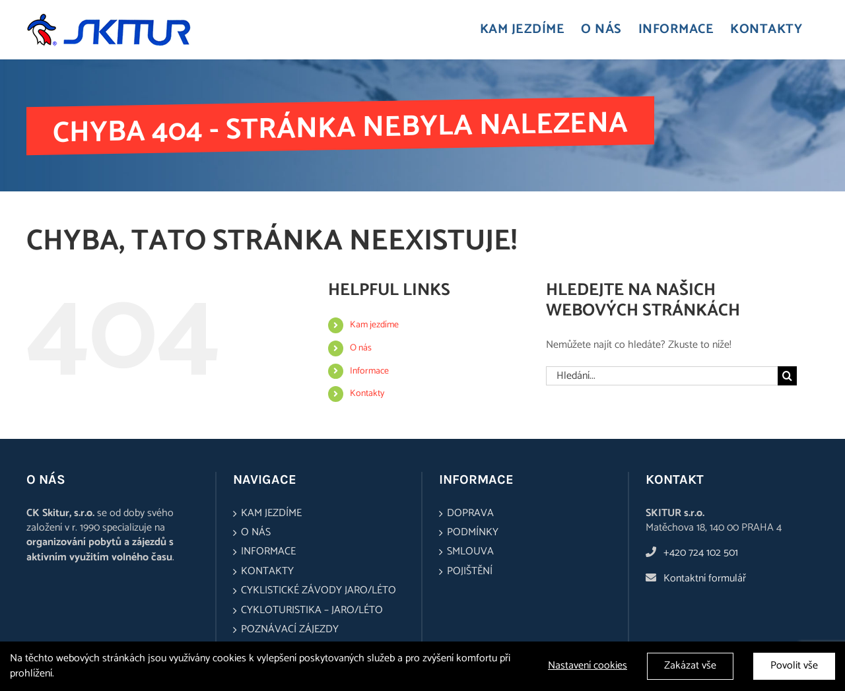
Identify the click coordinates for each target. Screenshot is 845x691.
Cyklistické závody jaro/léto (318, 590)
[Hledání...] (662, 375)
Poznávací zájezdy (290, 629)
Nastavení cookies (587, 666)
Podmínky (472, 532)
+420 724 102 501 (700, 553)
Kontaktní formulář (704, 578)
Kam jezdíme (374, 325)
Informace (369, 371)
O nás (361, 348)
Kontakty (367, 393)
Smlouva (470, 551)
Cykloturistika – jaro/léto (312, 610)
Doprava (470, 513)
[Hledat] (787, 375)
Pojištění (469, 571)
